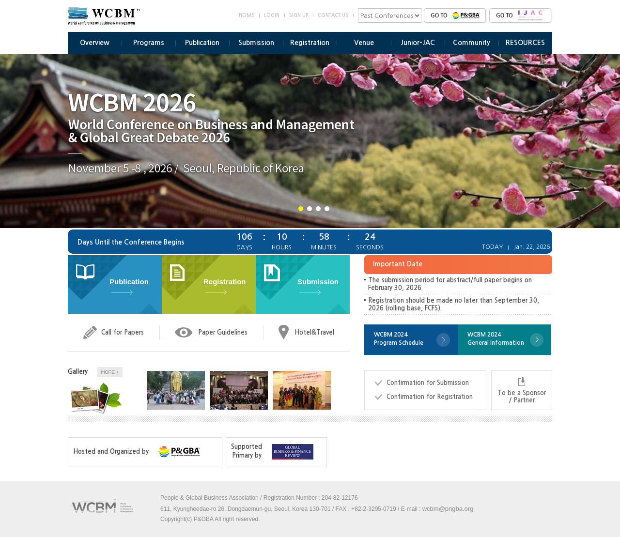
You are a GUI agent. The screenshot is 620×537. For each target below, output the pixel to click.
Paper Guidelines (223, 332)
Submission (256, 42)
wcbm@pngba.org (448, 508)
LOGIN (271, 15)
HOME (246, 15)
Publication (202, 42)
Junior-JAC (418, 42)
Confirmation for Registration (430, 397)
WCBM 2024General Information (495, 339)
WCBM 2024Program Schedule (398, 339)
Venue (364, 42)
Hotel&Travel (314, 332)
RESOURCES (525, 42)
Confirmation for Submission (428, 383)
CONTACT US (333, 15)
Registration (309, 42)
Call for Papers (122, 332)
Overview (94, 42)
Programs (148, 42)
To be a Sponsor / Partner (521, 396)
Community (471, 42)
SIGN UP (298, 15)
